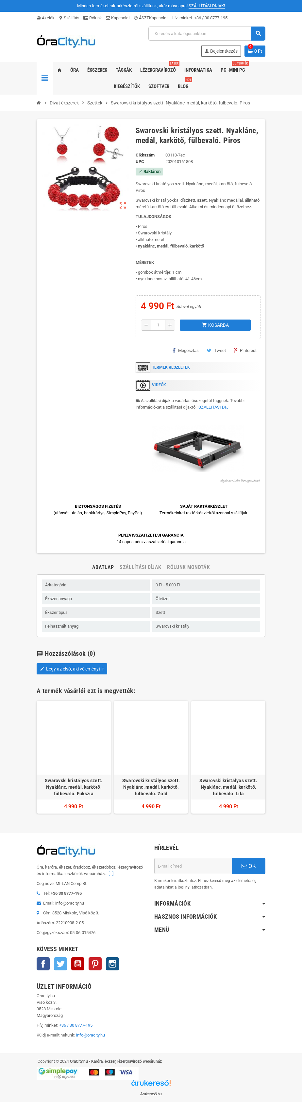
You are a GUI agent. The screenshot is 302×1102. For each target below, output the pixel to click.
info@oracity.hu (90, 1035)
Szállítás (69, 17)
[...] (111, 873)
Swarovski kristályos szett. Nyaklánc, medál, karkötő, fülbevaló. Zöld (151, 787)
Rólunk (92, 17)
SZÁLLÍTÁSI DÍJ (213, 407)
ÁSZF (141, 17)
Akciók (46, 17)
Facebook (43, 963)
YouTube (77, 963)
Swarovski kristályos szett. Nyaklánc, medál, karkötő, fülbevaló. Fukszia (74, 787)
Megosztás (186, 350)
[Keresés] (206, 34)
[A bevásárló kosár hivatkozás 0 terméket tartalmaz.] (254, 51)
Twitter (60, 963)
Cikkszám (145, 155)
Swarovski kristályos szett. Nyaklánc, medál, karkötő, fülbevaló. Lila (228, 787)
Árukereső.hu (150, 1094)
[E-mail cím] (193, 866)
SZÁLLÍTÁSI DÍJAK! (207, 5)
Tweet (216, 350)
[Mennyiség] (158, 325)
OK (249, 866)
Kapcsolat (118, 17)
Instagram (112, 963)
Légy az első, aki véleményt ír (72, 668)
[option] (73, 757)
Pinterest (245, 350)
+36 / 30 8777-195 (210, 17)
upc (140, 161)
